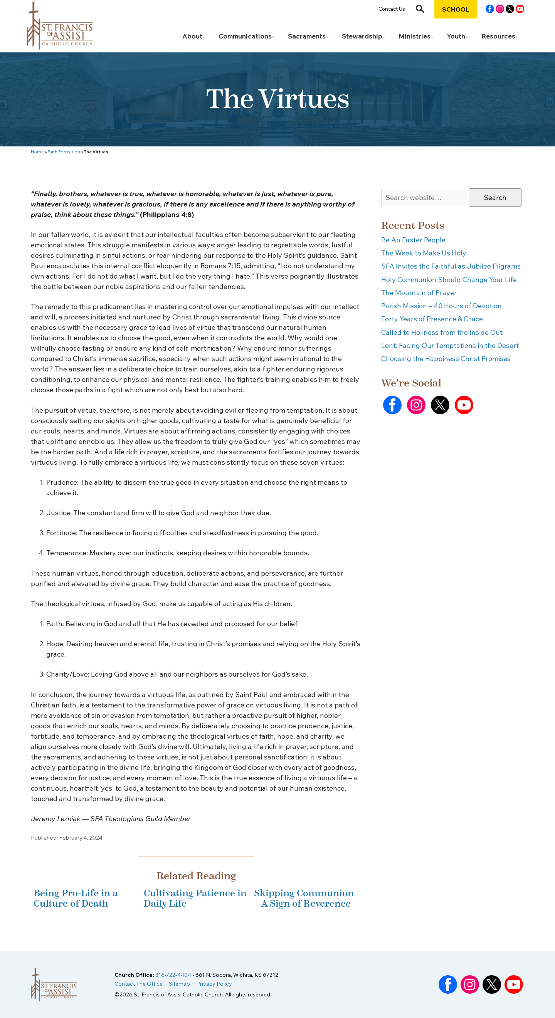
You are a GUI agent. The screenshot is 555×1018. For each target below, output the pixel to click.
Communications (245, 36)
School (455, 9)
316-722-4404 (173, 974)
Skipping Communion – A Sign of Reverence (304, 898)
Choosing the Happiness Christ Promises (446, 358)
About (192, 36)
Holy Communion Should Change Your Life (449, 279)
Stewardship (362, 36)
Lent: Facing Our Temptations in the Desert (450, 345)
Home (37, 152)
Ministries (415, 36)
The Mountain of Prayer (419, 292)
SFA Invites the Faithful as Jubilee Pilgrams (451, 266)
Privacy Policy (214, 983)
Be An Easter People (413, 239)
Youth (456, 36)
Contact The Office (138, 983)
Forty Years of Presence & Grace (432, 318)
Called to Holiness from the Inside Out (442, 332)
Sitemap (179, 983)
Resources (498, 36)
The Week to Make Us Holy (423, 253)
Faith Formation (63, 152)
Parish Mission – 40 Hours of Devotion (441, 305)
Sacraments (307, 36)
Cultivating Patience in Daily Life (195, 898)
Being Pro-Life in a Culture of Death (76, 898)
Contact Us (391, 9)
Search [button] (495, 197)
